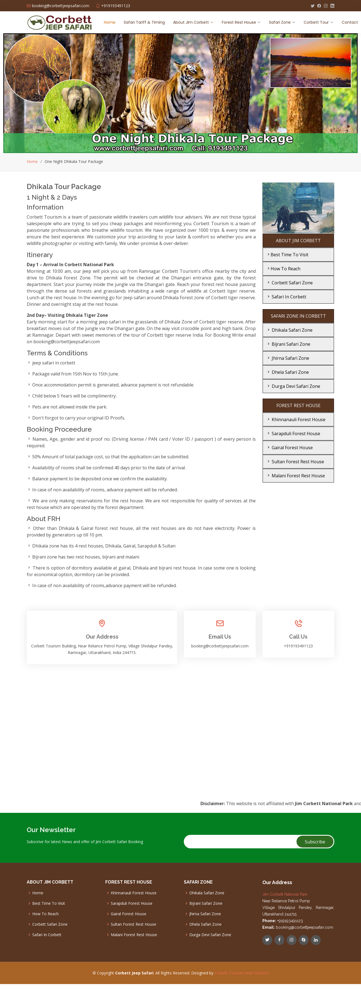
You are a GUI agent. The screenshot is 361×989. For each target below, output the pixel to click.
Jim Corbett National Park (284, 894)
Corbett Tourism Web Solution (241, 973)
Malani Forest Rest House (295, 476)
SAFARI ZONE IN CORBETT (298, 316)
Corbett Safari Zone (289, 283)
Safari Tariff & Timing (144, 22)
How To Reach (283, 269)
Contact (350, 22)
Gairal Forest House (289, 448)
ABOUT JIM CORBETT (298, 241)
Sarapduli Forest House (293, 434)
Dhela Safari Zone (287, 372)
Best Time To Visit (287, 255)
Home (109, 22)
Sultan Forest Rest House (295, 462)
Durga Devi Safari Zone (293, 386)
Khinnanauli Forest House (295, 419)
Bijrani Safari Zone (288, 344)
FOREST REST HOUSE (298, 405)
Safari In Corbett (286, 297)
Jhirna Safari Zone (287, 358)
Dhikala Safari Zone (289, 330)
